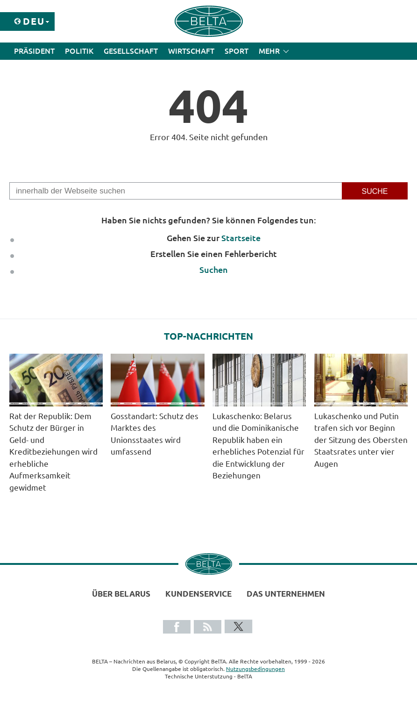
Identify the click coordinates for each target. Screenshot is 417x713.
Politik (79, 51)
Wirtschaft (191, 51)
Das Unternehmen (286, 593)
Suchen (213, 269)
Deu (34, 21)
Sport (236, 51)
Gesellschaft (131, 51)
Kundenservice (198, 593)
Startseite (241, 237)
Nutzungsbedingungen (255, 669)
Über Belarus (121, 593)
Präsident (34, 51)
